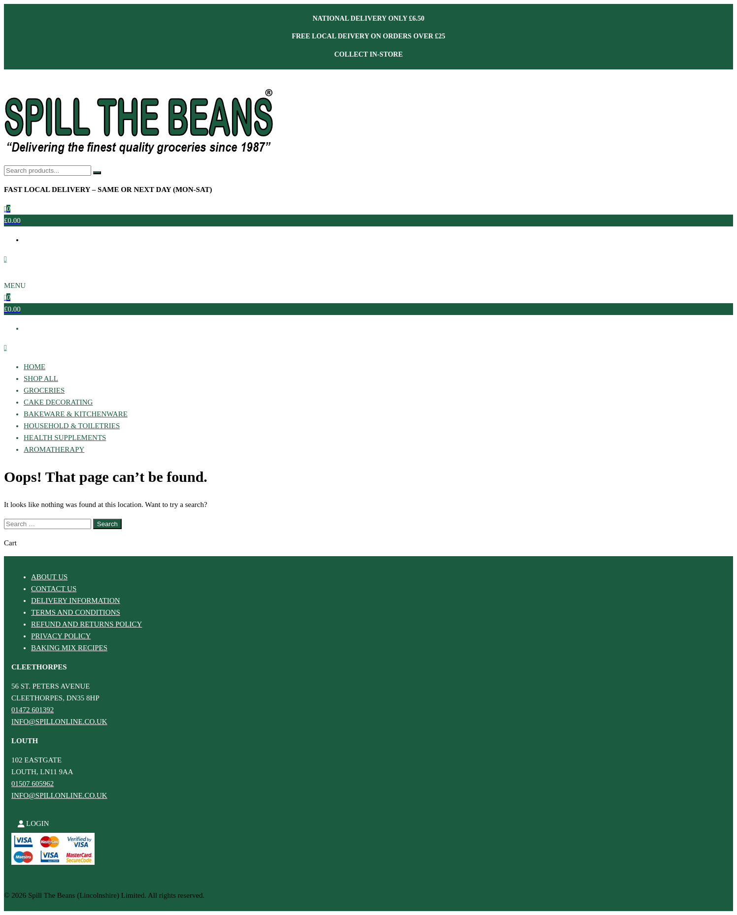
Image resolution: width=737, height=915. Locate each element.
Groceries (44, 390)
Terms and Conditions (75, 612)
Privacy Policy (61, 636)
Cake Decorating (58, 402)
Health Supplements (65, 438)
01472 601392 (32, 710)
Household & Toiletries (72, 426)
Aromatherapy (54, 449)
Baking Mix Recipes (69, 648)
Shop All (41, 378)
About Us (49, 577)
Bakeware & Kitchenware (76, 414)
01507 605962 (32, 784)
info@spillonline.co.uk (59, 722)
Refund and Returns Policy (86, 624)
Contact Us (53, 589)
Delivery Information (75, 600)
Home (34, 367)
